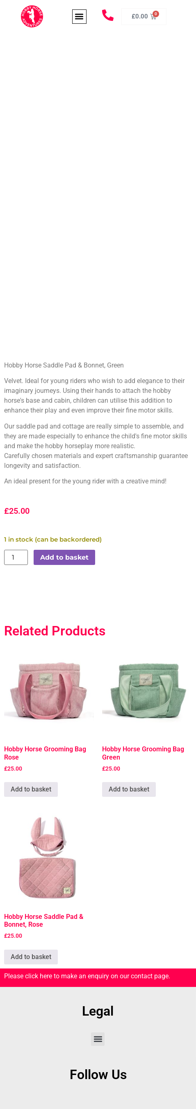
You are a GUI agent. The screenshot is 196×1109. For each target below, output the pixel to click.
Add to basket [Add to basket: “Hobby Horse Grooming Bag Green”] (129, 789)
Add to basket (64, 557)
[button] (79, 16)
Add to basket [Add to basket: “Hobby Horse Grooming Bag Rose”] (31, 789)
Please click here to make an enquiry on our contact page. (87, 976)
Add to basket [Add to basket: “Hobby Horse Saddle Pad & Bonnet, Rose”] (31, 957)
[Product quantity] (16, 557)
